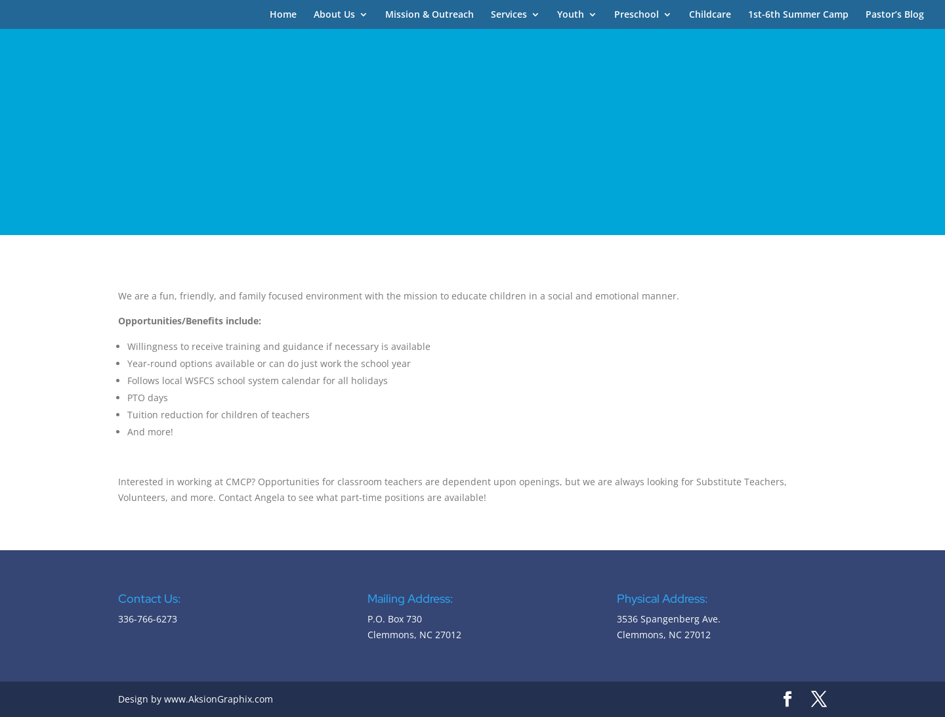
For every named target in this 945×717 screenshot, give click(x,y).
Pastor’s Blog (895, 15)
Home (283, 15)
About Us (334, 15)
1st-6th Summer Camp (798, 15)
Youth (570, 15)
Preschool (636, 15)
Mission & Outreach (429, 15)
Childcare (710, 15)
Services (509, 15)
